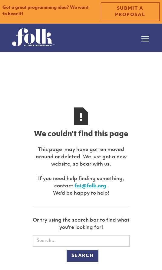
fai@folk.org (90, 186)
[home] (33, 37)
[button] (144, 38)
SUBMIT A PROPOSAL (130, 11)
